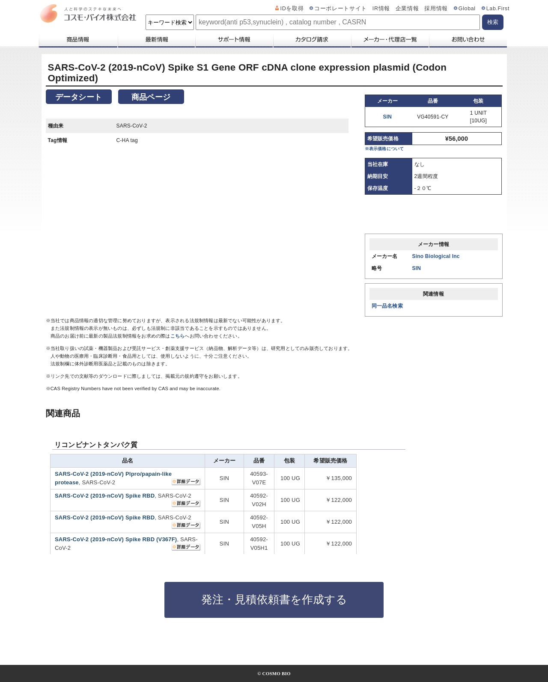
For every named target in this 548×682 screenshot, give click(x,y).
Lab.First (497, 9)
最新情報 (156, 39)
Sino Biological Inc (436, 256)
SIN (387, 117)
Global (467, 9)
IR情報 (381, 9)
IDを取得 (292, 9)
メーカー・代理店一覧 (390, 39)
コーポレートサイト (340, 9)
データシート (78, 97)
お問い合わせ (468, 39)
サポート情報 (234, 39)
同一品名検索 (387, 306)
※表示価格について (384, 148)
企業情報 (407, 9)
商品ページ (150, 97)
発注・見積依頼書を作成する (274, 599)
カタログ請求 (312, 39)
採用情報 (436, 9)
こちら (177, 335)
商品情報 (78, 39)
